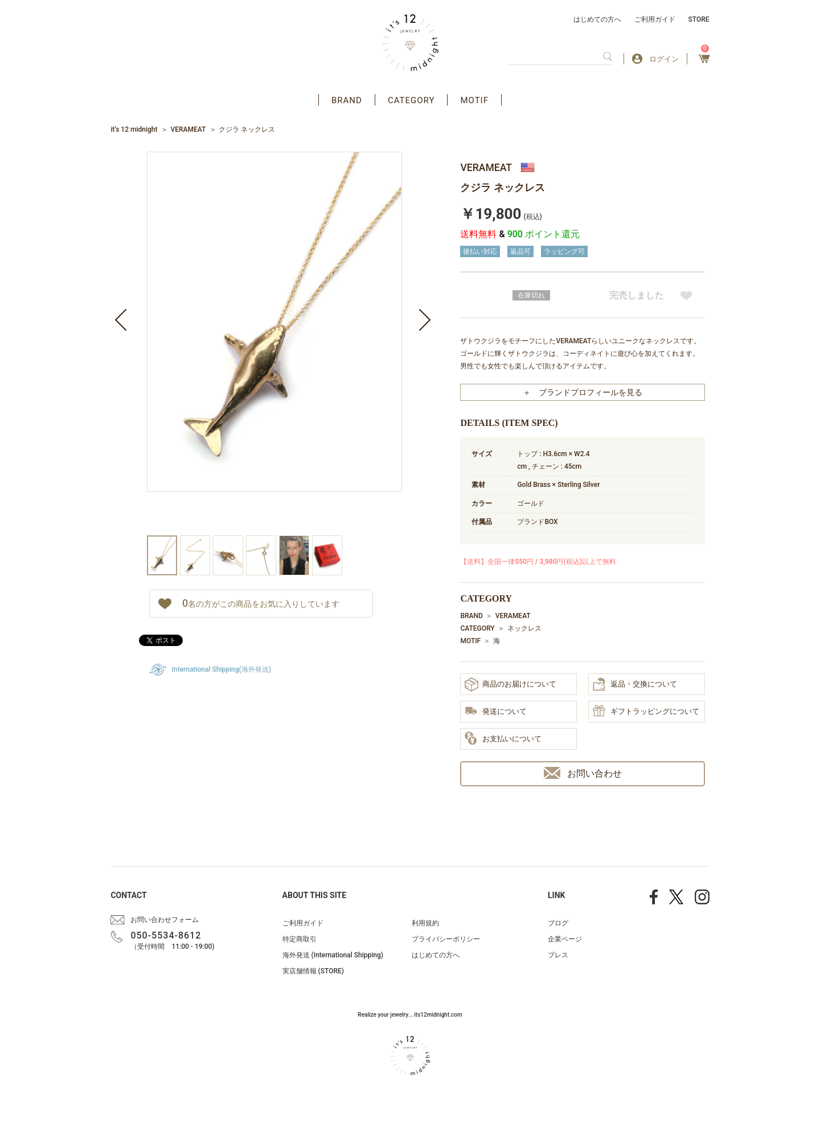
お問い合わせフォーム (164, 920)
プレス (558, 955)
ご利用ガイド (654, 19)
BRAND (346, 100)
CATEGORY (411, 100)
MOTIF (474, 100)
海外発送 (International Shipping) (332, 955)
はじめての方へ (597, 19)
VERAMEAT (188, 129)
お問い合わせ (583, 773)
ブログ (558, 923)
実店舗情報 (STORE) (313, 971)
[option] (274, 343)
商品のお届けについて (510, 684)
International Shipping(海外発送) (221, 669)
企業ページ (565, 939)
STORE (699, 19)
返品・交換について (635, 684)
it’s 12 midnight (133, 129)
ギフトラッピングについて (646, 711)
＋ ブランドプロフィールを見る (582, 392)
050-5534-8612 (165, 935)
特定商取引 (299, 939)
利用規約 (425, 923)
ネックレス (524, 628)
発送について (496, 711)
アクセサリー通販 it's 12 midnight (410, 42)
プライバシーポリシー (446, 939)
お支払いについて (503, 739)
